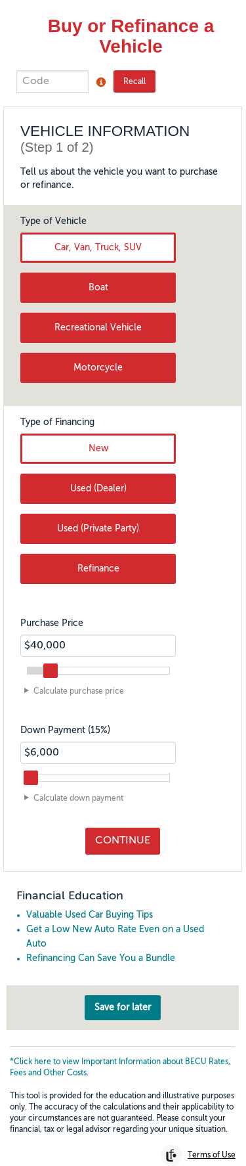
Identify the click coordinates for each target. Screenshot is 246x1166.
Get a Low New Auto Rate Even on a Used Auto (115, 920)
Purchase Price (51, 607)
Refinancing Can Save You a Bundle (100, 942)
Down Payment (65, 714)
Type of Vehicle (53, 205)
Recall (134, 82)
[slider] (50, 654)
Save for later (122, 991)
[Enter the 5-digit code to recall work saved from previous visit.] (52, 81)
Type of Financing (57, 406)
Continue (122, 825)
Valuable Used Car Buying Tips (89, 898)
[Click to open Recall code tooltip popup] (101, 81)
